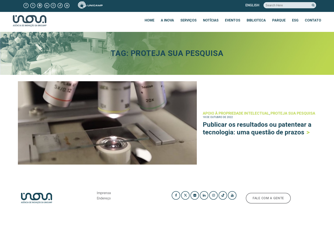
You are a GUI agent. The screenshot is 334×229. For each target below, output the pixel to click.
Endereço (104, 198)
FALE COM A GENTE (268, 198)
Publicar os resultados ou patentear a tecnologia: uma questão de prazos (257, 128)
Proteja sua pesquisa (293, 113)
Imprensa (104, 193)
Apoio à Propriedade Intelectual (236, 113)
